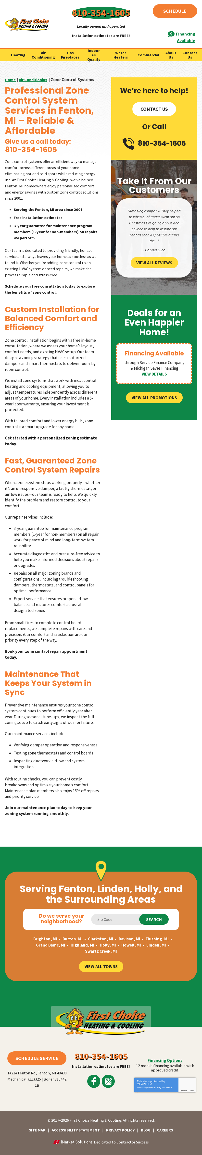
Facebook (95, 1077)
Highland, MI (82, 937)
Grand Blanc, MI (50, 937)
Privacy (183, 1088)
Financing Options (165, 1057)
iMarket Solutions (75, 1137)
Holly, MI (108, 937)
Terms (191, 1088)
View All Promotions (154, 380)
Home (10, 65)
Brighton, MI (45, 931)
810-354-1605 (101, 10)
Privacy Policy (155, 1084)
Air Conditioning (36, 65)
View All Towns (101, 958)
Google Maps (107, 1077)
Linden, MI (156, 937)
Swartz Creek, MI (101, 943)
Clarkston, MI (100, 931)
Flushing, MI (157, 931)
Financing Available (172, 25)
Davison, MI (129, 931)
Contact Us (154, 94)
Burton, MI (73, 931)
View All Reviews (154, 244)
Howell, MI (131, 937)
